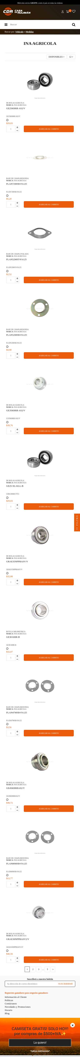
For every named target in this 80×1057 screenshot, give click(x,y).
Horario (8, 1010)
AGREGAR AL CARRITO (49, 129)
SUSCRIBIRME (65, 984)
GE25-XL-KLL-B (14, 486)
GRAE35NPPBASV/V (17, 561)
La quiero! (40, 1042)
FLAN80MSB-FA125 (16, 863)
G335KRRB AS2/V (13, 418)
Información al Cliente (16, 997)
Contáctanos (11, 1003)
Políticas (9, 1000)
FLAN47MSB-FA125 (16, 712)
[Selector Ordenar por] (57, 57)
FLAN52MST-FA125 (16, 259)
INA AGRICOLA (20, 105)
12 (71, 57)
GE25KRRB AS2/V (15, 108)
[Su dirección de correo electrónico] (30, 984)
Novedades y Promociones (18, 1006)
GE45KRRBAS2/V (15, 788)
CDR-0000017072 (12, 494)
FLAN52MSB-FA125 (16, 335)
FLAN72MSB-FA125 (16, 183)
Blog (7, 1013)
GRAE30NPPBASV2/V (17, 939)
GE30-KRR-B (13, 637)
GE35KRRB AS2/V (15, 410)
